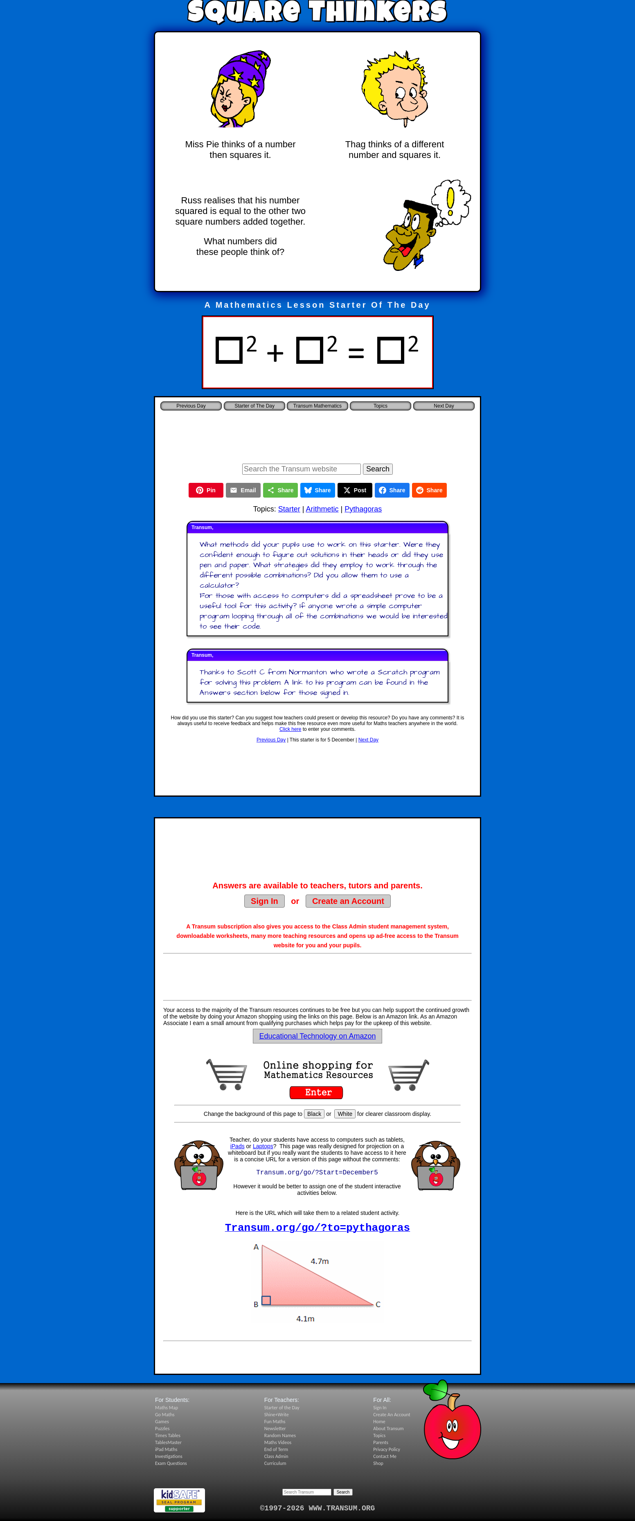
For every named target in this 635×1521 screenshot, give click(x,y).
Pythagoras (363, 509)
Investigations (168, 1456)
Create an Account (348, 901)
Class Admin (276, 1456)
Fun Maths (275, 1421)
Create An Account (391, 1414)
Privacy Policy (386, 1449)
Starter (289, 509)
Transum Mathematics (317, 406)
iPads (237, 1146)
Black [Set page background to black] (314, 1114)
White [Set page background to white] (345, 1114)
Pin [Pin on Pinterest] (206, 490)
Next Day (368, 740)
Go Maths (165, 1414)
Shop (378, 1463)
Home (379, 1421)
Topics (380, 406)
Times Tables (167, 1435)
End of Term (276, 1449)
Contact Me (384, 1456)
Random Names (280, 1435)
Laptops (263, 1146)
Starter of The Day (254, 406)
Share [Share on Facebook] (392, 490)
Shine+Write (276, 1414)
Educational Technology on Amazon (317, 1036)
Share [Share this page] (280, 490)
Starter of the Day (281, 1408)
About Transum (388, 1428)
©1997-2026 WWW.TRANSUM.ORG (317, 1508)
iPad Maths (166, 1449)
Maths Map (166, 1408)
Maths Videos (278, 1442)
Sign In (264, 901)
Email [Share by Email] (243, 490)
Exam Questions (171, 1463)
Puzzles (162, 1428)
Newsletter (275, 1428)
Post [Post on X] (354, 490)
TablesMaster (168, 1442)
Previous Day (271, 740)
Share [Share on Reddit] (429, 490)
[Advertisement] (317, 434)
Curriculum (275, 1463)
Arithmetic (322, 509)
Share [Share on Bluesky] (317, 490)
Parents (380, 1442)
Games (162, 1421)
